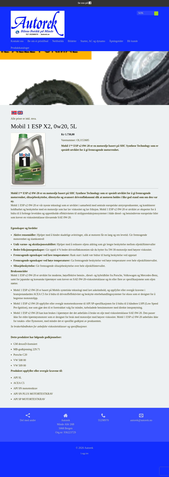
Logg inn (84, 453)
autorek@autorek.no (141, 417)
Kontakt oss (17, 41)
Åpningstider (116, 41)
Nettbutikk (58, 41)
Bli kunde (132, 41)
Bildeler (72, 41)
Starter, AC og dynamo (92, 41)
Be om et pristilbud (38, 41)
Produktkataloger (20, 47)
